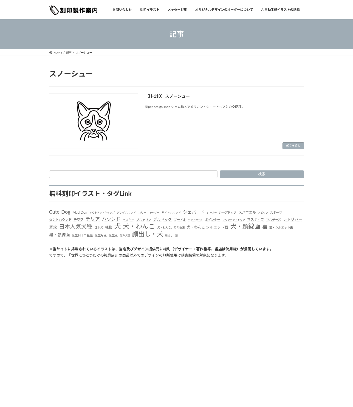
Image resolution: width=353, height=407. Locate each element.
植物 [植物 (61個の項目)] (108, 227)
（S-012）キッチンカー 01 (244, 296)
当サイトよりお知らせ (67, 268)
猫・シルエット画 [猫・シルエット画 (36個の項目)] (281, 227)
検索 (261, 174)
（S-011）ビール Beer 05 (243, 302)
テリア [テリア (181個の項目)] (92, 219)
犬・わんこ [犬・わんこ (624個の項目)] (139, 226)
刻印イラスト (147, 303)
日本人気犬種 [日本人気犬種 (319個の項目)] (75, 226)
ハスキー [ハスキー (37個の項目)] (128, 219)
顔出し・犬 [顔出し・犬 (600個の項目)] (147, 234)
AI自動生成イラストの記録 (155, 326)
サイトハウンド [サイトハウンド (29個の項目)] (171, 212)
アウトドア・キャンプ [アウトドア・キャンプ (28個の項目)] (102, 212)
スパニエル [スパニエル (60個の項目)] (247, 212)
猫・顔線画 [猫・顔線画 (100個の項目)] (59, 234)
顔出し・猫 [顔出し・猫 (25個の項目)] (171, 235)
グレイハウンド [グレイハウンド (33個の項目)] (126, 212)
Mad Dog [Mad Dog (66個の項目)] (80, 212)
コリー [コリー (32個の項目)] (142, 212)
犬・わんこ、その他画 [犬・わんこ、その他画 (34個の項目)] (171, 227)
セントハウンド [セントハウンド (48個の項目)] (60, 219)
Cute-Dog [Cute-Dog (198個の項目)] (60, 212)
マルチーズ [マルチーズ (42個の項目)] (273, 219)
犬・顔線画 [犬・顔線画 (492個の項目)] (245, 226)
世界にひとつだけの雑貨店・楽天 (72, 323)
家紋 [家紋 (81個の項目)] (53, 227)
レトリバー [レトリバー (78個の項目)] (292, 219)
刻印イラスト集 (125, 268)
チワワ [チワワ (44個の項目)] (78, 219)
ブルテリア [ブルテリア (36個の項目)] (143, 219)
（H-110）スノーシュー (167, 96)
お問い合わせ (98, 268)
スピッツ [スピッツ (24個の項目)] (263, 212)
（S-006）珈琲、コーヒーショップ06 (251, 333)
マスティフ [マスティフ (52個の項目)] (255, 219)
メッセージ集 (152, 268)
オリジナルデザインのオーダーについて (195, 268)
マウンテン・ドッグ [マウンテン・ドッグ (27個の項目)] (233, 219)
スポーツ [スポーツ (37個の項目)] (276, 212)
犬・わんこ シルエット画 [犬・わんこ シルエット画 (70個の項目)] (207, 227)
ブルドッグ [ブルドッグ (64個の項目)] (162, 219)
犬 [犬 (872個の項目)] (117, 226)
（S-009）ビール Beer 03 (243, 315)
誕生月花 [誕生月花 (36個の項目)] (101, 235)
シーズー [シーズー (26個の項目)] (212, 212)
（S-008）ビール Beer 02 (243, 321)
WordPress (21, 399)
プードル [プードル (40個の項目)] (180, 219)
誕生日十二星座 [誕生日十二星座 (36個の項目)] (82, 235)
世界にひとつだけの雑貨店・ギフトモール (78, 328)
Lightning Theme (41, 399)
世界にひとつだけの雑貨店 (68, 318)
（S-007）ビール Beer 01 (243, 327)
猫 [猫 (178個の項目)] (264, 226)
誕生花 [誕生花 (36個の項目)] (113, 235)
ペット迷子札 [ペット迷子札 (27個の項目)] (195, 219)
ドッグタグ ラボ (62, 332)
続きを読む (293, 145)
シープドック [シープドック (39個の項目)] (228, 212)
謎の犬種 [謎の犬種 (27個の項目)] (125, 235)
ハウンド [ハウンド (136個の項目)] (111, 219)
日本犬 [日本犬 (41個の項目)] (98, 227)
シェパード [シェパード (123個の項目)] (194, 212)
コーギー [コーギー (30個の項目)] (153, 212)
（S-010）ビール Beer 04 (243, 309)
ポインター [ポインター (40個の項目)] (212, 219)
